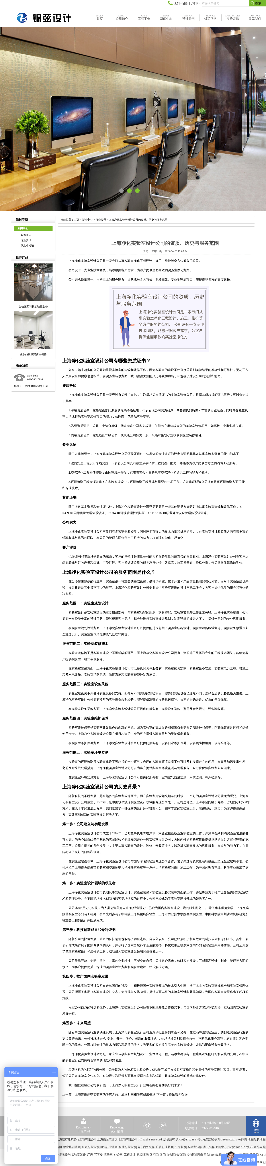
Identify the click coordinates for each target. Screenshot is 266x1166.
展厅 (162, 1154)
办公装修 (209, 1147)
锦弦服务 (64, 1154)
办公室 (118, 1154)
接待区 (190, 1154)
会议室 (180, 1154)
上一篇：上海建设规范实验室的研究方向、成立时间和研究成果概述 (108, 1094)
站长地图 (259, 1139)
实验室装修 (195, 1147)
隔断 (199, 1154)
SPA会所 (216, 1154)
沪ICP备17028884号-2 (189, 1139)
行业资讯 (26, 240)
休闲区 (154, 1154)
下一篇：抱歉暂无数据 (172, 1094)
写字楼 (98, 1154)
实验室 (108, 1154)
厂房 (90, 1154)
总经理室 (142, 1154)
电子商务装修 (146, 1147)
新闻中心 (87, 219)
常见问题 (259, 1147)
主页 (76, 219)
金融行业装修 (90, 1147)
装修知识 (26, 235)
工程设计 (129, 1154)
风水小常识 (27, 245)
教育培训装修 (71, 1147)
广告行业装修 (164, 1147)
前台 (206, 1154)
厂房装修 (180, 1147)
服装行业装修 (108, 1147)
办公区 (170, 1154)
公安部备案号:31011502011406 (222, 1139)
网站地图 (247, 1139)
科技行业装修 (127, 1147)
